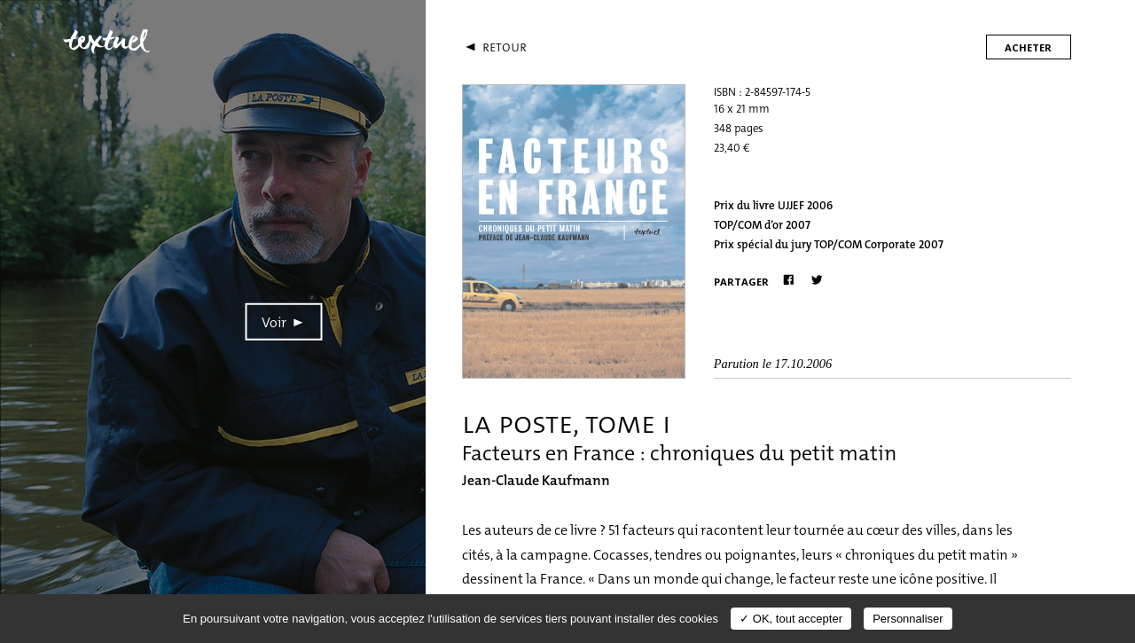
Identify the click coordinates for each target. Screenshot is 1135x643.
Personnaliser (908, 618)
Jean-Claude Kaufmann (536, 480)
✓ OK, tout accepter (791, 618)
